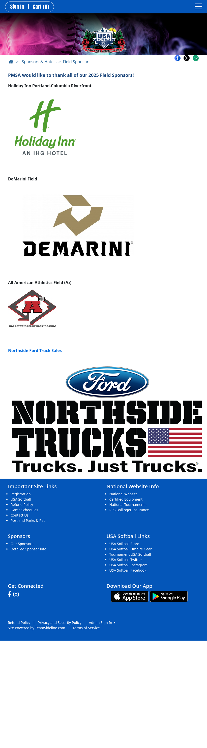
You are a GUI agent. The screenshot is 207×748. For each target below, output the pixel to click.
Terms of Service (86, 627)
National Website (123, 494)
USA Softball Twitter (125, 559)
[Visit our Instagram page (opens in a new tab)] (17, 594)
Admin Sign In (102, 622)
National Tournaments (127, 504)
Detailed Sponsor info (28, 549)
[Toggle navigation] (198, 6)
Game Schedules (24, 509)
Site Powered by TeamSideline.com (36, 627)
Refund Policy (22, 504)
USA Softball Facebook (127, 570)
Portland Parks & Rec (28, 520)
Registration (21, 494)
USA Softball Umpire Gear (130, 549)
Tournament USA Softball (130, 554)
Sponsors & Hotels (39, 61)
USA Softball (21, 499)
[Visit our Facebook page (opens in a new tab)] (10, 594)
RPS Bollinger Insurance (129, 509)
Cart (41, 7)
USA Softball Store (124, 543)
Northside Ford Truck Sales (35, 350)
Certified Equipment (126, 499)
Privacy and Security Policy (59, 622)
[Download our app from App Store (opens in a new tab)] (130, 596)
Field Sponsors (76, 61)
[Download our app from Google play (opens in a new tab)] (169, 596)
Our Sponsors (22, 543)
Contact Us (19, 515)
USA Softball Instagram (128, 565)
